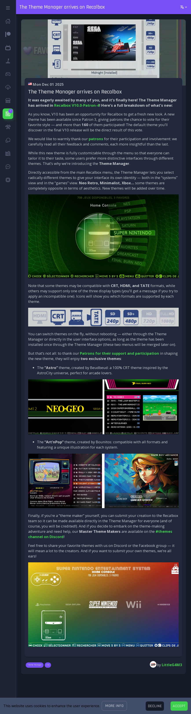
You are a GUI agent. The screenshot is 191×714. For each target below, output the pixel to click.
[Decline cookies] (155, 706)
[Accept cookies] (179, 706)
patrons (96, 138)
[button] (114, 706)
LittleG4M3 (172, 664)
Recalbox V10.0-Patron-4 (76, 105)
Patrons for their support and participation (119, 353)
